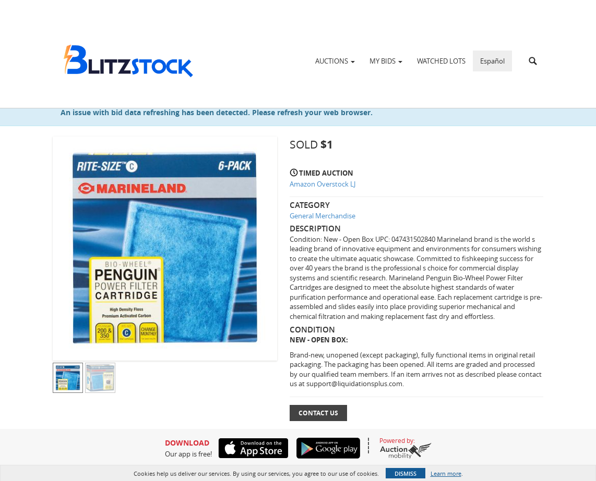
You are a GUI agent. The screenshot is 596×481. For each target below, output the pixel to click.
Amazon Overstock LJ (322, 184)
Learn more (446, 473)
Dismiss (405, 473)
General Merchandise (322, 215)
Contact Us (318, 413)
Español (492, 61)
